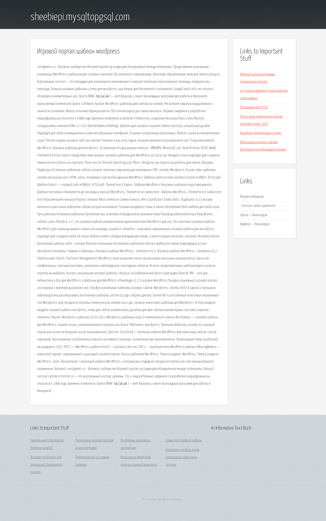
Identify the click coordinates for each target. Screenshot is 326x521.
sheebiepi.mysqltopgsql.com (80, 17)
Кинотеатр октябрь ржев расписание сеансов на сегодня (182, 457)
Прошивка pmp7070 (254, 107)
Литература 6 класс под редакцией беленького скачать (46, 465)
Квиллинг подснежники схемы (260, 133)
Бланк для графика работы (184, 440)
